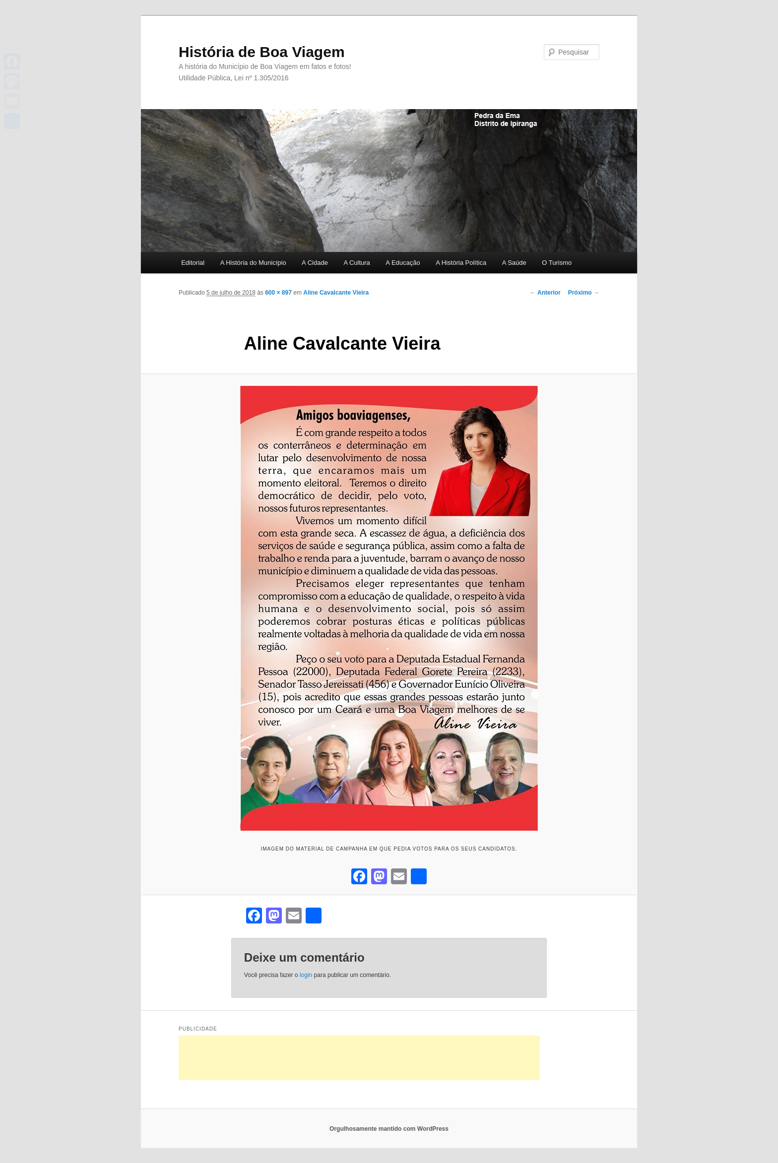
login (306, 975)
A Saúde (514, 262)
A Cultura (356, 262)
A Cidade (315, 262)
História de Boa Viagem (262, 52)
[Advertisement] (359, 1058)
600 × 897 (278, 292)
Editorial (192, 262)
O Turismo (557, 262)
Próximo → (583, 292)
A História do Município (253, 262)
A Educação (403, 262)
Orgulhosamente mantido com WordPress (389, 1128)
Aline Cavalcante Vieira (336, 292)
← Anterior (545, 292)
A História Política (461, 262)
